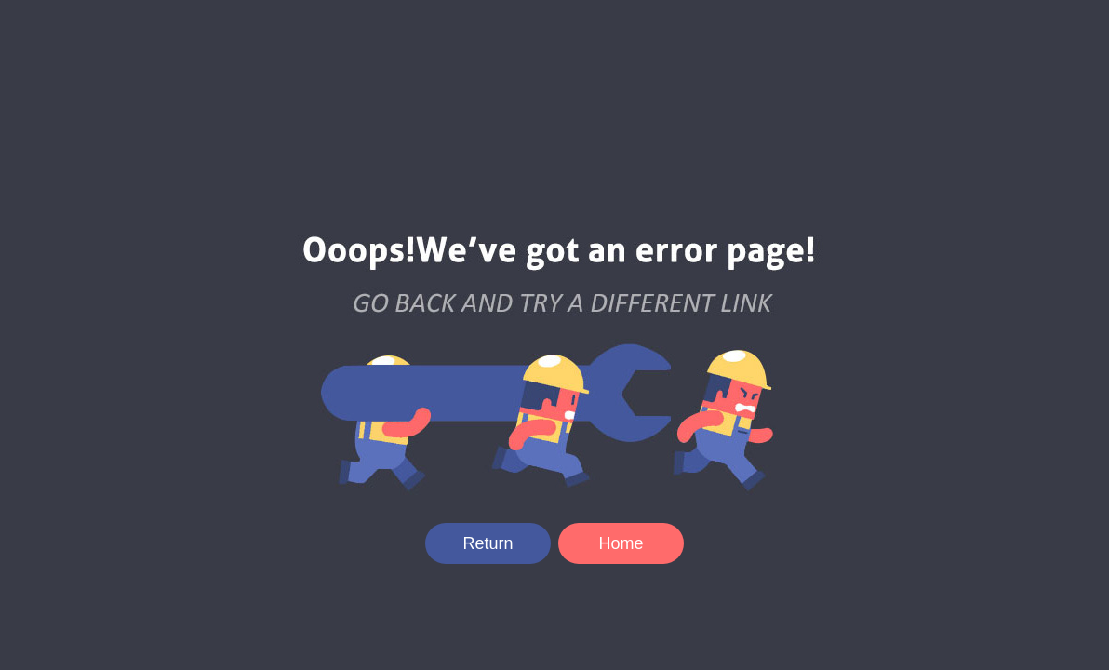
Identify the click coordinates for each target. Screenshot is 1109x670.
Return (487, 543)
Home (620, 543)
